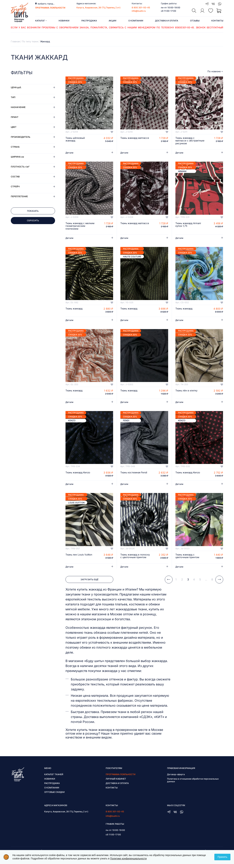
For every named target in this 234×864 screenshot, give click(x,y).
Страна (15, 147)
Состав (15, 176)
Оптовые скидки (54, 798)
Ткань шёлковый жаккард (75, 139)
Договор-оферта (176, 781)
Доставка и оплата (166, 20)
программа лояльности (50, 7)
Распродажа (89, 20)
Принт (14, 117)
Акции (112, 20)
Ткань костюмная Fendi (134, 476)
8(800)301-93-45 (184, 27)
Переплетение (19, 196)
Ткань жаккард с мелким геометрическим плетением (75, 227)
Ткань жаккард (74, 312)
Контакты (217, 20)
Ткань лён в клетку (187, 394)
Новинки (64, 20)
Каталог (41, 20)
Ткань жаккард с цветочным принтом (187, 559)
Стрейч (15, 186)
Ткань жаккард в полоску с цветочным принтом (133, 561)
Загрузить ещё (89, 586)
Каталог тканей (53, 781)
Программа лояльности (120, 781)
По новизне (214, 71)
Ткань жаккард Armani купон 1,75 (189, 225)
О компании (135, 20)
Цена (16, 87)
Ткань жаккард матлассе (129, 139)
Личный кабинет (116, 785)
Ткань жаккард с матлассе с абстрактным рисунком (189, 141)
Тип (13, 97)
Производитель (20, 137)
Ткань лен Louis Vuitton (79, 558)
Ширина (17, 156)
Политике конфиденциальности (128, 858)
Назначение (18, 107)
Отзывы (194, 20)
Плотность (20, 166)
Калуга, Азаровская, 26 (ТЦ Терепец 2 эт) (98, 7)
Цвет (13, 127)
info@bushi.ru (139, 11)
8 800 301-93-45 (141, 7)
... (206, 586)
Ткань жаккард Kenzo (78, 476)
